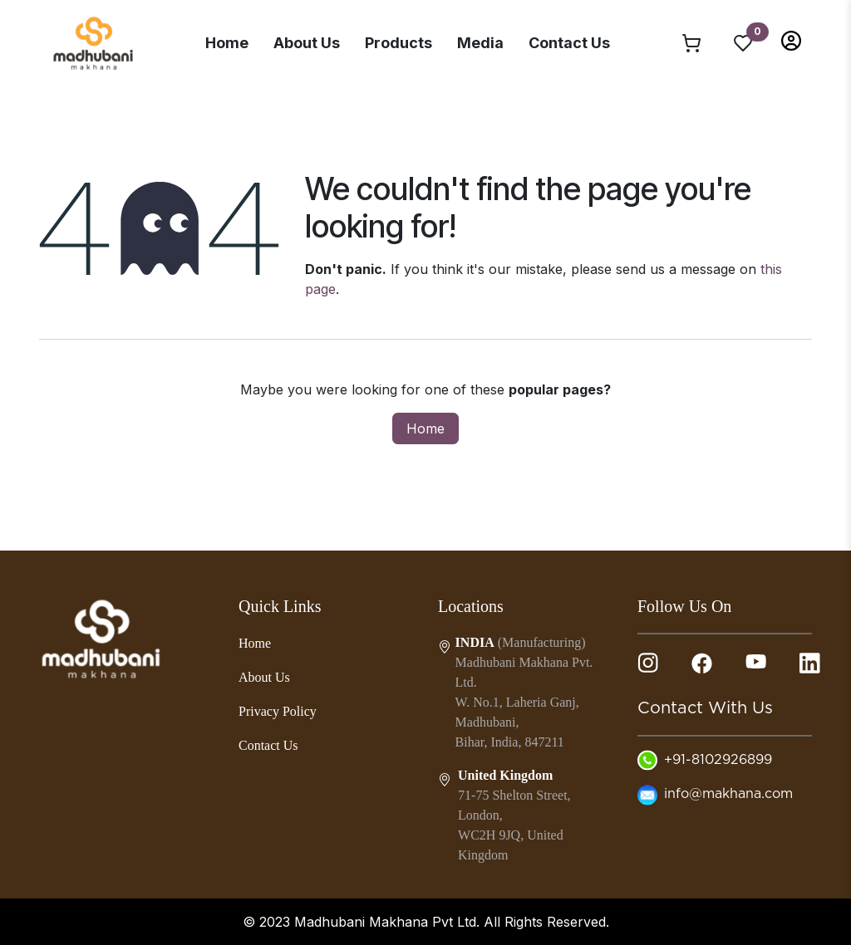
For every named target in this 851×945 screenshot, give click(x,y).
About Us (306, 42)
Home (226, 42)
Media (480, 42)
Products (398, 42)
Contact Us (569, 42)
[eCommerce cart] (691, 42)
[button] (791, 39)
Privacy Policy (278, 711)
